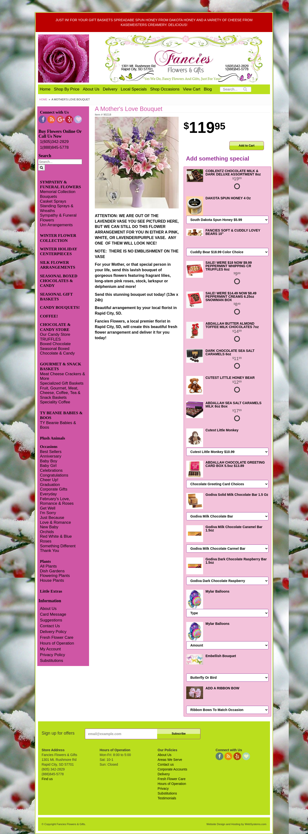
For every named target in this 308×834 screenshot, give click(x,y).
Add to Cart (246, 145)
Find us (47, 779)
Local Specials (134, 89)
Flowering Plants (55, 575)
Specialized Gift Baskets (61, 383)
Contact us (166, 764)
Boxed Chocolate (55, 344)
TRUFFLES (50, 339)
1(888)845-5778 (54, 147)
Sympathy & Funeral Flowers (58, 217)
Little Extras (51, 591)
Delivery (110, 89)
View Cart (191, 89)
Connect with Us (54, 112)
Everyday (48, 494)
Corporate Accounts (172, 769)
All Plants (48, 566)
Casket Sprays (53, 201)
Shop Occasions (165, 89)
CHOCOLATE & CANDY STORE (55, 327)
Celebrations (51, 470)
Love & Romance (55, 522)
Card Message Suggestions (53, 617)
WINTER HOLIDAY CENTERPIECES (58, 251)
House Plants (52, 580)
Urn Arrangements (56, 225)
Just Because (52, 517)
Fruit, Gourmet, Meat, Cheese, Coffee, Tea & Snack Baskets (60, 393)
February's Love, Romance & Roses (57, 501)
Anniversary (50, 456)
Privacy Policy (52, 655)
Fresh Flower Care (56, 637)
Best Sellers (51, 451)
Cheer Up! (49, 480)
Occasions (49, 446)
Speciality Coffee (55, 402)
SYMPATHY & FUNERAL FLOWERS (60, 184)
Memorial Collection (57, 191)
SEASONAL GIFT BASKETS (56, 296)
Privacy (163, 788)
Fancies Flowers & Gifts (184, 58)
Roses (45, 541)
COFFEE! (49, 316)
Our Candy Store (55, 334)
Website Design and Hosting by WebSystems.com (236, 824)
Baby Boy (48, 461)
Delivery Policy (53, 631)
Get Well (47, 508)
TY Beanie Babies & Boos (58, 425)
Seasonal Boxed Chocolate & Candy (57, 351)
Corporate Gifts (53, 489)
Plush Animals (52, 438)
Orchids (47, 532)
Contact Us (50, 626)
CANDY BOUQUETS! (60, 307)
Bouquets (48, 196)
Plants (45, 561)
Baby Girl (48, 465)
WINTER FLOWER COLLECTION (58, 238)
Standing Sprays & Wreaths (56, 208)
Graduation (50, 484)
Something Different (58, 546)
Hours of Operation (57, 643)
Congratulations (54, 475)
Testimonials (167, 798)
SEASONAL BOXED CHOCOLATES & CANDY (58, 281)
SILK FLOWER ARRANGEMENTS (57, 265)
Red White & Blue (56, 536)
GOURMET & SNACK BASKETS (60, 366)
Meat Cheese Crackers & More (62, 376)
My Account (50, 649)
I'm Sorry (48, 513)
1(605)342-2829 (54, 141)
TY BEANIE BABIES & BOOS (61, 415)
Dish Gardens (52, 571)
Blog (208, 89)
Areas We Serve (170, 760)
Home (45, 89)
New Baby (49, 527)
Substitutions (51, 660)
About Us (91, 89)
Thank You (49, 550)
